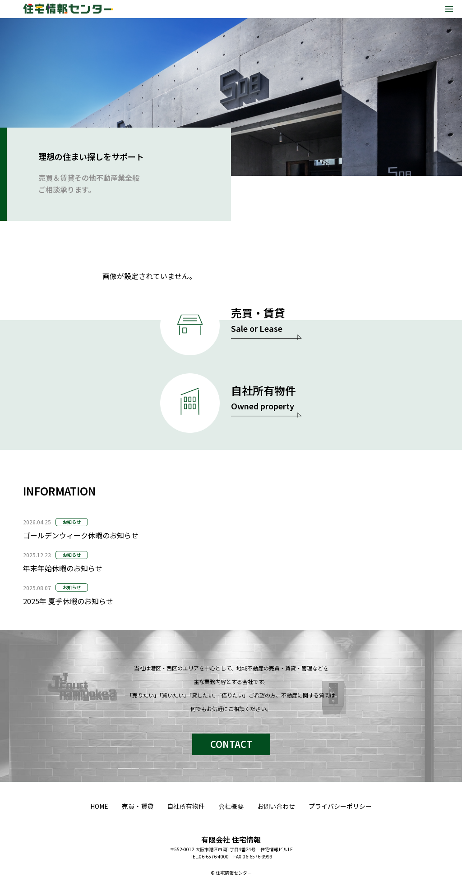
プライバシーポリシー (340, 806)
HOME (99, 806)
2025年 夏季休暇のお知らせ (68, 601)
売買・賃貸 (137, 806)
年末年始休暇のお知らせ (62, 568)
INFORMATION (59, 491)
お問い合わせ (276, 806)
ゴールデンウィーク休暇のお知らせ (81, 535)
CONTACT (231, 744)
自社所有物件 (186, 806)
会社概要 (231, 806)
